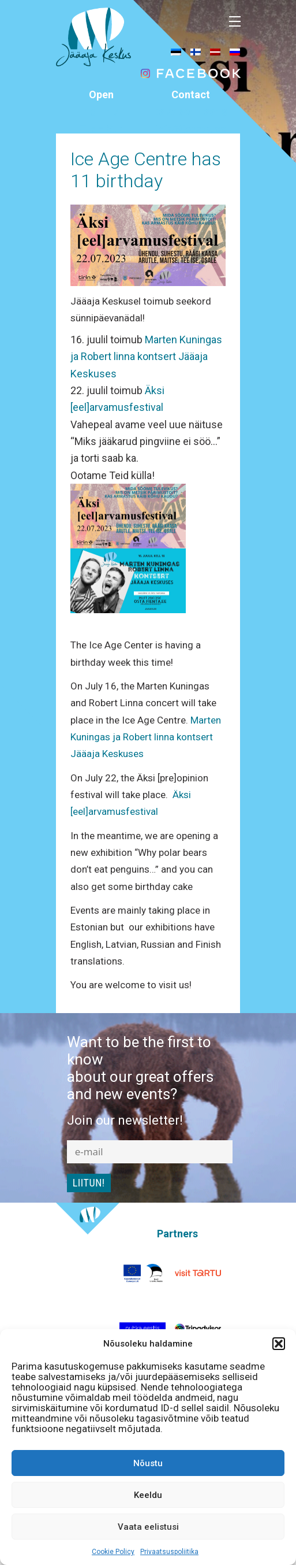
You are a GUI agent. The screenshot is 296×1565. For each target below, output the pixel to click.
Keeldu (148, 1495)
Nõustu (148, 1463)
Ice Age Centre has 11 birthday (145, 170)
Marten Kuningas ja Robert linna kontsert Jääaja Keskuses (146, 356)
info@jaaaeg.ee (190, 128)
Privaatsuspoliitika (169, 1552)
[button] (278, 1343)
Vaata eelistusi (148, 1527)
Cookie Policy (113, 1552)
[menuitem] (176, 51)
